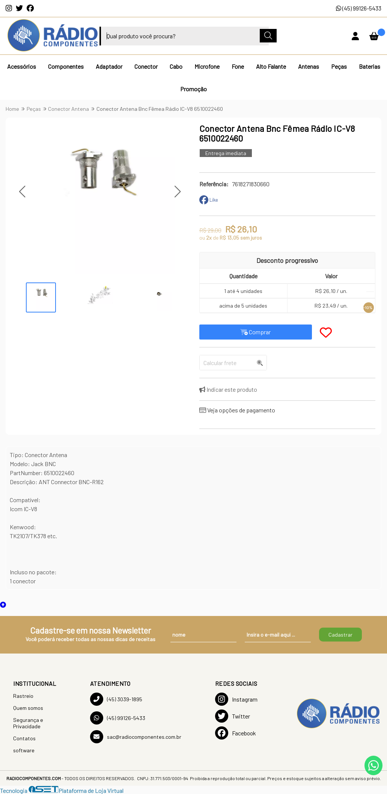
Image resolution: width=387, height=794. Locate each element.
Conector (146, 66)
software (24, 750)
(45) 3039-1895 (116, 699)
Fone (238, 66)
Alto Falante (271, 66)
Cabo (176, 66)
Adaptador (109, 66)
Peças (339, 66)
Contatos (24, 738)
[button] (22, 191)
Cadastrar (340, 634)
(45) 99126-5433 (358, 8)
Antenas (308, 66)
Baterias (369, 66)
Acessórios (21, 66)
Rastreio (23, 696)
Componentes (66, 66)
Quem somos (28, 708)
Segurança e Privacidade (28, 723)
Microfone (207, 66)
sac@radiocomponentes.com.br (135, 736)
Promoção (193, 88)
